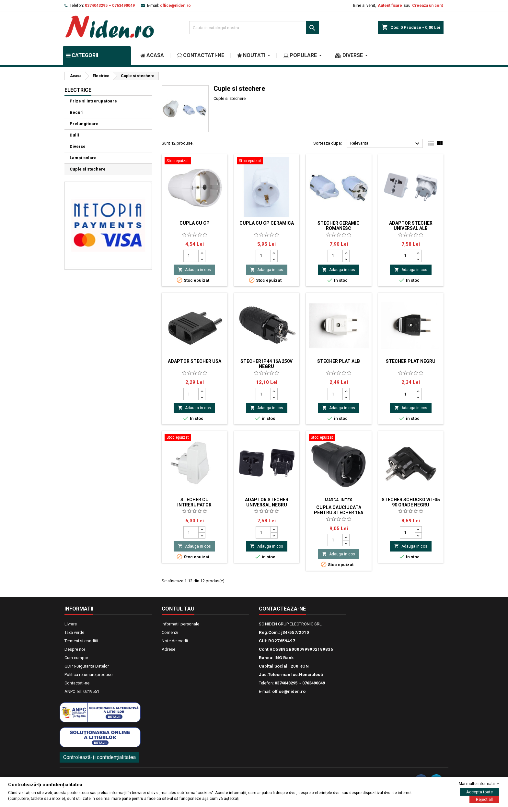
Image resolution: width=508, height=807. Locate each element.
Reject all (484, 799)
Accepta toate (479, 791)
